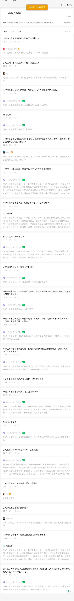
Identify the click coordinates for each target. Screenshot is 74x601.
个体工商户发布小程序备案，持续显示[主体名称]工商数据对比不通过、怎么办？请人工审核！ (35, 350)
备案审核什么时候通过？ (13, 237)
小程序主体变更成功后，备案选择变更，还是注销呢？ (26, 203)
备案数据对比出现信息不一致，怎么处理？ (21, 450)
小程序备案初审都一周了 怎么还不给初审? (21, 392)
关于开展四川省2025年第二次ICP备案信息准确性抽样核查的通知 (30, 22)
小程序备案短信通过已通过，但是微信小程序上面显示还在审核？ (31, 90)
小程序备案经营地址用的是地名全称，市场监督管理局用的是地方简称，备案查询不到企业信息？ (36, 292)
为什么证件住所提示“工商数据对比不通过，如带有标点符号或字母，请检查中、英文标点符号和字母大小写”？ (37, 570)
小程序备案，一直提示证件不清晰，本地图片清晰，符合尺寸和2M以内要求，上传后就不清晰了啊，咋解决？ (36, 320)
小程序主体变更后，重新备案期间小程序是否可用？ (25, 535)
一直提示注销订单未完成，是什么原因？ (20, 483)
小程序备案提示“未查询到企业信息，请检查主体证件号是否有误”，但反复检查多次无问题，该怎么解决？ (36, 140)
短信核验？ (8, 115)
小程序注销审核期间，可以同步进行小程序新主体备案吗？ (28, 169)
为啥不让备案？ (9, 422)
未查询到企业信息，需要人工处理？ (18, 267)
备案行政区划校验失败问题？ (15, 508)
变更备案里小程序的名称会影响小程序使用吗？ (23, 379)
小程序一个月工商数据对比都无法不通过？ (21, 38)
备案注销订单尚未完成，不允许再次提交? (21, 63)
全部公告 (67, 22)
